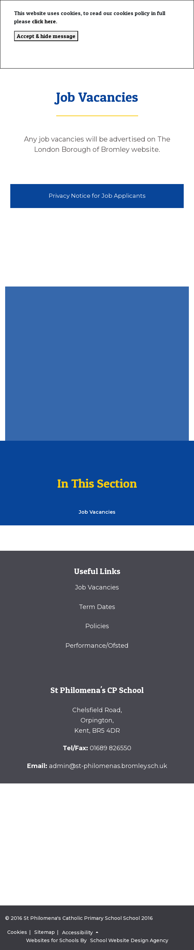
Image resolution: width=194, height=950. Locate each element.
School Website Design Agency (129, 940)
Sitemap (44, 932)
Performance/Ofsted (97, 645)
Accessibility (78, 932)
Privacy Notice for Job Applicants (97, 195)
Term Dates (97, 607)
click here (44, 21)
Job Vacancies (97, 587)
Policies (97, 626)
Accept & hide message (46, 36)
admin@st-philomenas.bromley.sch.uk (108, 766)
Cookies (17, 932)
